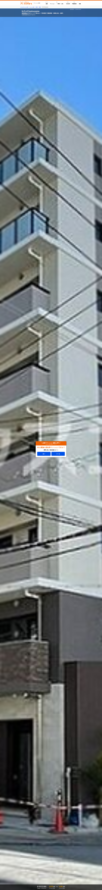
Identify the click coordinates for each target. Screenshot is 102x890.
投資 (80, 3)
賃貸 (47, 3)
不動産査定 (74, 3)
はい (44, 454)
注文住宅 (68, 3)
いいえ (58, 454)
